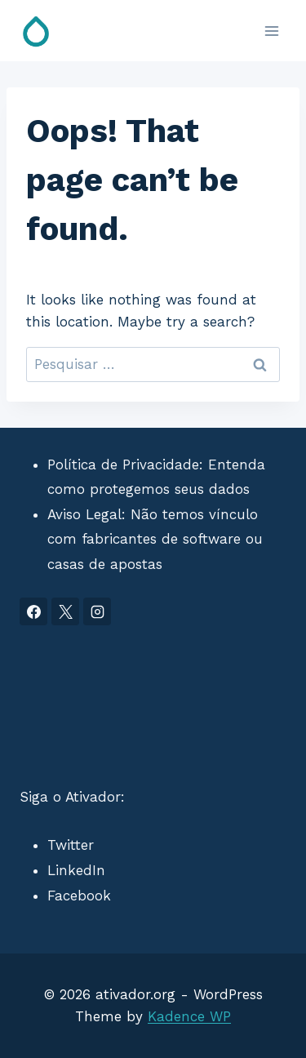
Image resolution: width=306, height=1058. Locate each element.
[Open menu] (271, 30)
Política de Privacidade (123, 464)
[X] (65, 611)
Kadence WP (189, 1016)
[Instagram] (97, 611)
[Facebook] (33, 611)
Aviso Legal (84, 514)
